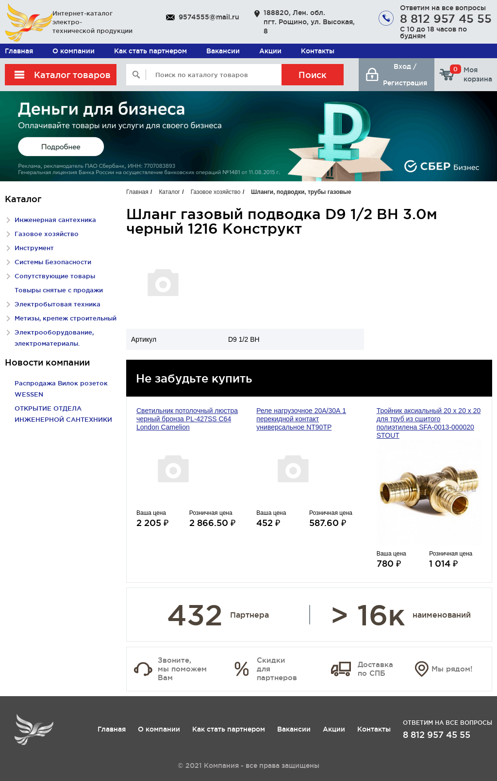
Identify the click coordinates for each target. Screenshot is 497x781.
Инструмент (34, 247)
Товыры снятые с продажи (59, 290)
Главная (19, 51)
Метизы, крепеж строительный (65, 318)
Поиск (312, 75)
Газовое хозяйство (47, 233)
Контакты (317, 51)
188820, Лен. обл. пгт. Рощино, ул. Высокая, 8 (309, 22)
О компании (73, 51)
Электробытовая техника (57, 304)
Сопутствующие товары (55, 275)
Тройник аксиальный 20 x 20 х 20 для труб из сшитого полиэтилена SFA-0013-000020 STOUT (429, 423)
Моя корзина (471, 74)
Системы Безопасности (53, 261)
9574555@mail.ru (209, 17)
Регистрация (405, 83)
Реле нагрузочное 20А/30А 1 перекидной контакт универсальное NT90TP (301, 419)
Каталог (169, 192)
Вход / (405, 66)
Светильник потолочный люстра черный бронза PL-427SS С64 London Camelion (187, 419)
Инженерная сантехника (55, 219)
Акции (270, 51)
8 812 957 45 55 (446, 18)
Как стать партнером (150, 51)
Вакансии (223, 51)
